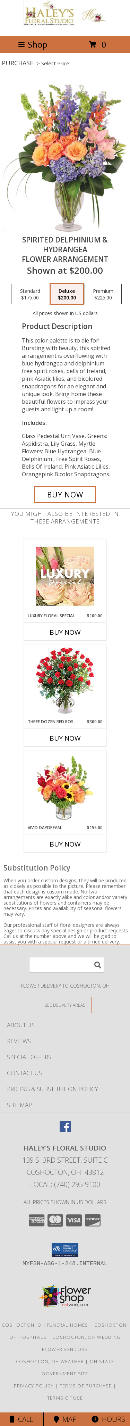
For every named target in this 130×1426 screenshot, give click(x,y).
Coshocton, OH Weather (50, 1361)
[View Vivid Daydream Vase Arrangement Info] (65, 788)
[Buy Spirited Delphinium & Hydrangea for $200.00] (65, 494)
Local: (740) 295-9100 (65, 1184)
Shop (32, 44)
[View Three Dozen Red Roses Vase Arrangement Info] (65, 682)
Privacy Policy (34, 1386)
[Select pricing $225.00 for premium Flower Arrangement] (103, 294)
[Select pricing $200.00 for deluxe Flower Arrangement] (67, 294)
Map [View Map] (65, 1419)
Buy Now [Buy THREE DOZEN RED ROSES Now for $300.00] (65, 738)
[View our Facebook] (65, 1130)
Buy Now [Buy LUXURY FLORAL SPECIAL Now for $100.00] (65, 632)
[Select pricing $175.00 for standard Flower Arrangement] (30, 294)
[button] (65, 1250)
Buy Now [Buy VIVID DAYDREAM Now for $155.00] (65, 844)
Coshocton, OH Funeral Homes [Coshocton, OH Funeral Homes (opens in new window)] (45, 1325)
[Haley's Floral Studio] (65, 26)
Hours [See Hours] (108, 1419)
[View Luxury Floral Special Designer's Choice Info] (65, 576)
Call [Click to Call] (21, 1419)
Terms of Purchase (86, 1386)
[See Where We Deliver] (65, 1005)
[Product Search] (66, 965)
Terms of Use (65, 1398)
